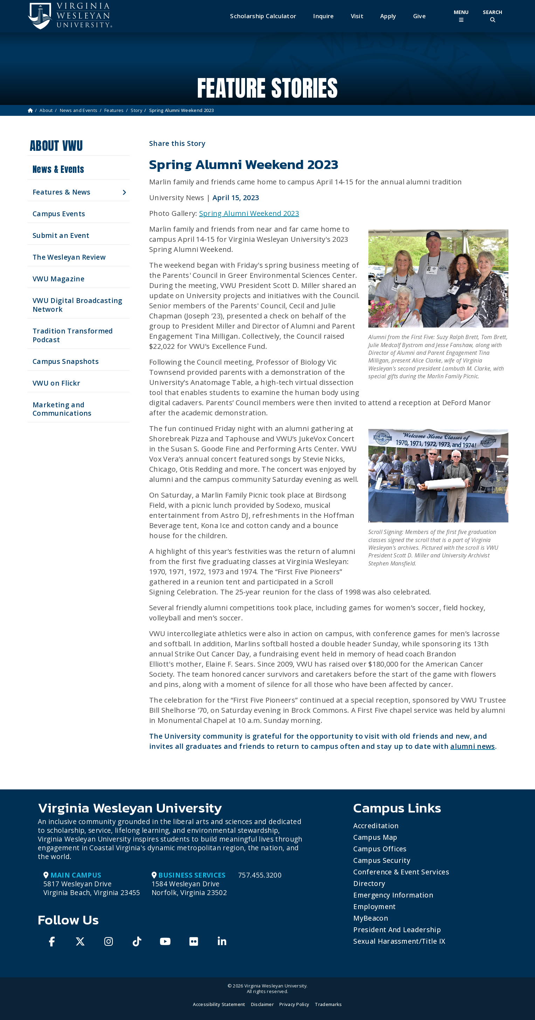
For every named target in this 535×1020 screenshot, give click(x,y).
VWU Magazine (58, 278)
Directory (369, 883)
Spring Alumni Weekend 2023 (249, 213)
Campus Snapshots (66, 361)
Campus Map (375, 837)
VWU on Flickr (56, 383)
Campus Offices (380, 848)
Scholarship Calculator (263, 16)
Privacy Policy (294, 1004)
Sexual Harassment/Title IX (399, 941)
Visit (357, 16)
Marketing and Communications (62, 409)
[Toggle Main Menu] (461, 16)
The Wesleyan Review (69, 257)
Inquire (323, 16)
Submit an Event (61, 235)
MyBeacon (370, 918)
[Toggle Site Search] (492, 16)
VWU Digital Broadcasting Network (78, 305)
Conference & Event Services (401, 872)
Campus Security (381, 860)
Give (419, 16)
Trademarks (328, 1004)
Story (136, 110)
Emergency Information (393, 895)
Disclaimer (262, 1004)
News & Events (58, 169)
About (46, 110)
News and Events (79, 110)
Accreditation (375, 825)
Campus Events (59, 213)
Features (114, 110)
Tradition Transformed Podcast (73, 335)
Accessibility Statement (219, 1004)
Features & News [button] (62, 192)
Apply (388, 16)
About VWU (56, 146)
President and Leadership (397, 929)
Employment (374, 906)
